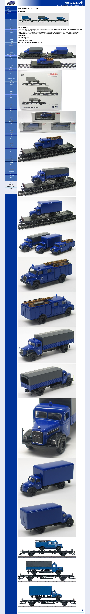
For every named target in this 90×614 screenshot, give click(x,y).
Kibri (11, 80)
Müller (11, 104)
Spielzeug (11, 188)
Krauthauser (11, 82)
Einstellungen (65, 5)
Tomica (11, 160)
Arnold (11, 21)
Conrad (11, 39)
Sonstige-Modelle (11, 182)
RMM (11, 136)
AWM (11, 26)
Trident (11, 162)
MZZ (11, 106)
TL (11, 158)
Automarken (8, 11)
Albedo (11, 19)
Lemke (11, 84)
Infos (71, 5)
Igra (11, 73)
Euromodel (11, 56)
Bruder (11, 32)
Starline (11, 153)
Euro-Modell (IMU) (11, 54)
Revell (11, 130)
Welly (11, 177)
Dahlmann (11, 45)
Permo (11, 115)
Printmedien (11, 192)
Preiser (11, 125)
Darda (11, 47)
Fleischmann (11, 60)
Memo (11, 97)
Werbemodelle (11, 190)
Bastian (11, 28)
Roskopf (11, 143)
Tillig (11, 156)
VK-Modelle (11, 171)
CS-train (11, 41)
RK (11, 134)
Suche (7, 13)
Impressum (76, 5)
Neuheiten (8, 7)
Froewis (11, 63)
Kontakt (82, 5)
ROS (11, 141)
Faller (11, 58)
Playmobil (11, 121)
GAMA (11, 65)
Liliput (11, 89)
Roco (11, 138)
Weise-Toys (11, 175)
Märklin (11, 93)
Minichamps (11, 102)
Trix (11, 164)
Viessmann (11, 169)
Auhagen (11, 24)
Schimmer (11, 145)
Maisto (11, 91)
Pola (11, 123)
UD (11, 166)
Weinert (11, 173)
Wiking (11, 180)
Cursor (11, 43)
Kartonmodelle (11, 184)
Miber (11, 99)
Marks (11, 95)
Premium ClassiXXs (11, 128)
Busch (11, 37)
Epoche (11, 52)
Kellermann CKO (11, 78)
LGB (11, 86)
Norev (11, 110)
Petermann (11, 117)
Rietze (11, 132)
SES (11, 149)
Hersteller (8, 9)
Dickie (11, 50)
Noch (11, 108)
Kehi (11, 76)
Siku (11, 151)
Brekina (11, 30)
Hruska (11, 71)
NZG (11, 112)
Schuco (11, 147)
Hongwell (11, 69)
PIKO (11, 119)
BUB (11, 34)
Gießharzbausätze (11, 186)
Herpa (11, 67)
